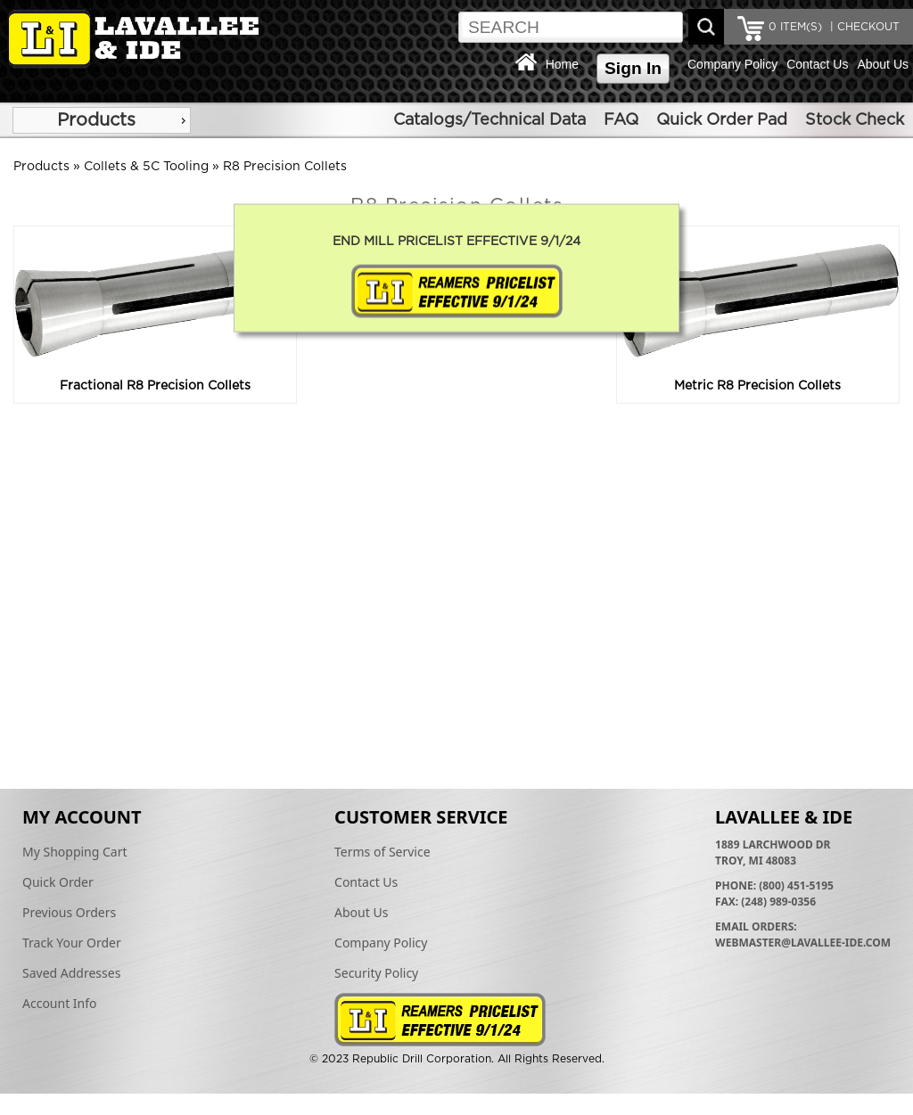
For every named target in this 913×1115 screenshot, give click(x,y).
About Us (883, 64)
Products (96, 120)
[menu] (101, 120)
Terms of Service (382, 851)
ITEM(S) (795, 26)
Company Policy (732, 64)
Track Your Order (71, 942)
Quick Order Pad (721, 120)
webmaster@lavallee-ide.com (803, 942)
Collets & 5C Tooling (146, 166)
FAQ (621, 120)
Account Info (59, 1003)
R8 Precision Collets (285, 166)
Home (562, 64)
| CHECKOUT (863, 26)
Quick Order (58, 881)
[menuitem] (101, 120)
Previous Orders (69, 912)
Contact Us (817, 64)
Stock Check (854, 120)
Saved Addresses (71, 972)
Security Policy (376, 972)
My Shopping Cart (74, 851)
